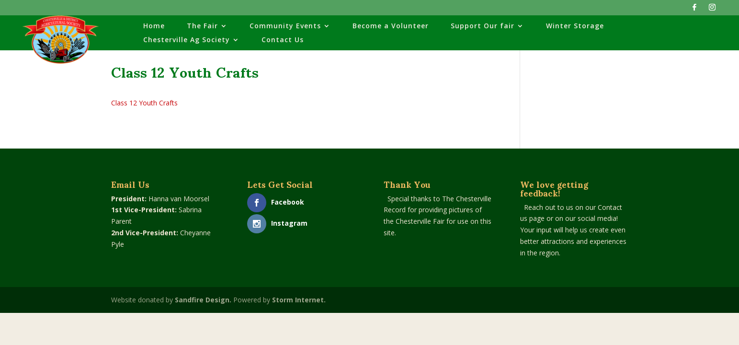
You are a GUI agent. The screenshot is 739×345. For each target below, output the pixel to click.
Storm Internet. (299, 299)
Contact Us (282, 40)
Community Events (285, 26)
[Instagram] (712, 10)
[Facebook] (694, 10)
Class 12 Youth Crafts (144, 102)
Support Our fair (482, 26)
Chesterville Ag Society (186, 40)
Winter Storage (575, 26)
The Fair (202, 26)
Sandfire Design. (203, 299)
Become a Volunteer (390, 26)
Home (154, 26)
